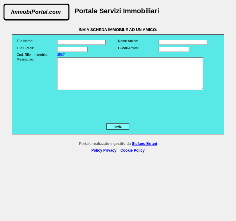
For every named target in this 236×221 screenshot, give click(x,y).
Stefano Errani (144, 144)
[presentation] (104, 105)
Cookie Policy (132, 150)
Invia (118, 126)
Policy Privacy (103, 150)
